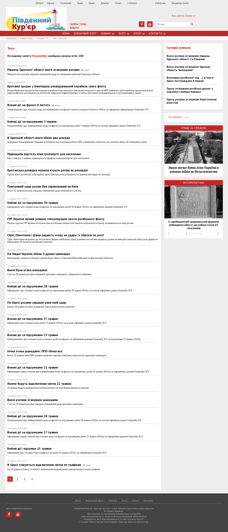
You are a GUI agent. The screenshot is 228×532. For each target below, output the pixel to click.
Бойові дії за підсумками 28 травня (32, 286)
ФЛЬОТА (74, 27)
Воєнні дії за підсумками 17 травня (32, 432)
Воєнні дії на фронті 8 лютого (33, 105)
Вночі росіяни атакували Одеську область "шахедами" (188, 68)
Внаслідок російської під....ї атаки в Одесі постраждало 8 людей (190, 79)
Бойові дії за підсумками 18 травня (32, 416)
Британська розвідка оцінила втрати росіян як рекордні (47, 170)
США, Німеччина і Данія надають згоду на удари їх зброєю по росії (55, 235)
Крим (92, 3)
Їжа (148, 3)
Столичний (65, 3)
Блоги (139, 33)
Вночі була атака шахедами (27, 270)
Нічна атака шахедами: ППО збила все (34, 351)
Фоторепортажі (193, 182)
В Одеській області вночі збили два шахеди (38, 138)
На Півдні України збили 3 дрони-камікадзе (38, 254)
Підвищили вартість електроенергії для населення (44, 154)
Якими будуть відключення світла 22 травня (39, 384)
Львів (80, 3)
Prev (169, 234)
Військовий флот (85, 33)
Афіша (50, 3)
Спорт (118, 3)
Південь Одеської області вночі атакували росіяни (48, 70)
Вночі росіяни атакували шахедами (32, 400)
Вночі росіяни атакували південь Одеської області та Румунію (188, 57)
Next (218, 234)
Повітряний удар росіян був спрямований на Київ (42, 186)
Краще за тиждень (193, 128)
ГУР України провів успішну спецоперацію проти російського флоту (55, 219)
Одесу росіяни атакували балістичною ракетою (192, 101)
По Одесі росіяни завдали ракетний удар (36, 302)
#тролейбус (39, 56)
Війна (66, 33)
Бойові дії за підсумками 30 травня (32, 203)
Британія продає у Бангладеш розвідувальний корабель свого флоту (56, 86)
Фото (123, 33)
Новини (107, 33)
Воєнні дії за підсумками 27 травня (32, 319)
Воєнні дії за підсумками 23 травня (32, 335)
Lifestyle (132, 3)
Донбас (105, 3)
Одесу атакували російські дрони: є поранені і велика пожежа (190, 90)
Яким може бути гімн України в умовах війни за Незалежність (194, 170)
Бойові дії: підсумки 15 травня (29, 448)
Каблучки (160, 3)
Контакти (157, 33)
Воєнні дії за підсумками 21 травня (32, 367)
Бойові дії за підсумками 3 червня (31, 121)
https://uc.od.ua (36, 19)
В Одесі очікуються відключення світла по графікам (49, 465)
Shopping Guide (180, 3)
